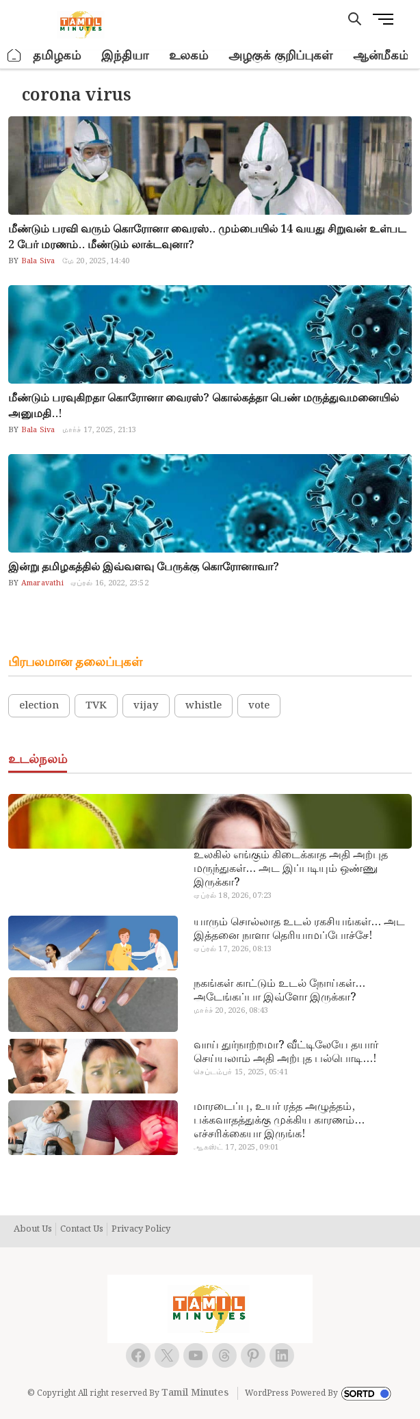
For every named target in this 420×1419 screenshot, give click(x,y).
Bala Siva (37, 261)
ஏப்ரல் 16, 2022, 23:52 (109, 583)
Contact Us (81, 1229)
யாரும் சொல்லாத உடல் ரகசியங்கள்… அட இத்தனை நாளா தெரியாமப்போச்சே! (299, 929)
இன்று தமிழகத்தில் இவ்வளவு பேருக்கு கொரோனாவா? (143, 567)
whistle (203, 706)
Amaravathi (41, 583)
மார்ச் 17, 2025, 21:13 (99, 430)
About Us (33, 1229)
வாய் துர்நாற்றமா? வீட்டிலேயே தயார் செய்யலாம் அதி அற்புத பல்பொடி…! (286, 1052)
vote (259, 706)
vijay (146, 706)
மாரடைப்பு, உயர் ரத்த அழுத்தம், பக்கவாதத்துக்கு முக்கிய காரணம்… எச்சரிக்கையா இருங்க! (279, 1120)
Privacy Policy (140, 1229)
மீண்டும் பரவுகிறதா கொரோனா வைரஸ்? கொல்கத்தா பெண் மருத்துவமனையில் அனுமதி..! (203, 406)
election (39, 706)
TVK (96, 706)
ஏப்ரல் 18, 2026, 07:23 (233, 896)
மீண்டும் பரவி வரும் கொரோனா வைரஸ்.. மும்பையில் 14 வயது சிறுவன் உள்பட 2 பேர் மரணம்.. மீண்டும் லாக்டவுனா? (207, 237)
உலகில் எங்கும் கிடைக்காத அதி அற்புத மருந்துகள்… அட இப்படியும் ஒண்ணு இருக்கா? (291, 869)
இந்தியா (124, 56)
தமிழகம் (57, 56)
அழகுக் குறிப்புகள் (280, 56)
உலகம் (188, 56)
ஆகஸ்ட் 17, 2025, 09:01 (236, 1147)
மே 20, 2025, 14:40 (95, 261)
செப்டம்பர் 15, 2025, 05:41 (240, 1072)
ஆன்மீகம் (380, 56)
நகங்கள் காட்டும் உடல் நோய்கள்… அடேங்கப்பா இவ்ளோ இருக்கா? (279, 991)
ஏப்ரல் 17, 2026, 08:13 (233, 949)
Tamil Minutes (194, 1393)
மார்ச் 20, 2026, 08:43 (231, 1011)
